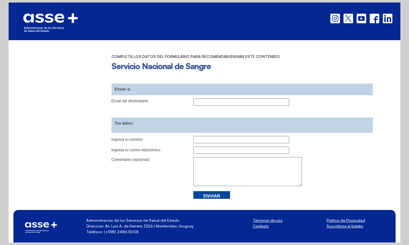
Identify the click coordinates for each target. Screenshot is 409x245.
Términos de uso (267, 220)
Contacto (261, 226)
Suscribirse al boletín (345, 226)
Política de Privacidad (346, 220)
